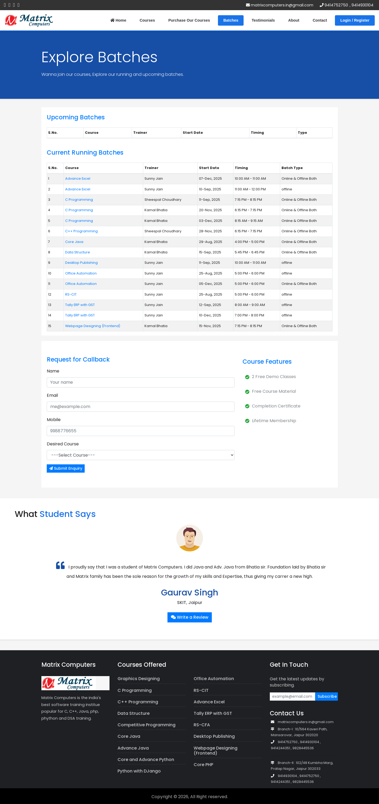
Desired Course (63, 444)
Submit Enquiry (65, 468)
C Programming (79, 199)
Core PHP (203, 765)
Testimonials (263, 20)
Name (53, 371)
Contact (320, 20)
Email (52, 395)
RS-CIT (71, 294)
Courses (147, 20)
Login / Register (354, 20)
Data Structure (77, 252)
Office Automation (81, 273)
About (293, 20)
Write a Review (189, 617)
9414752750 (336, 5)
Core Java (74, 242)
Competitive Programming (146, 725)
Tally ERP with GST (80, 305)
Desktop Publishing (81, 262)
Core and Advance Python (146, 759)
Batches (230, 20)
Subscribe (327, 696)
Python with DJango (139, 771)
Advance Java (133, 748)
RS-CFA (202, 725)
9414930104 (362, 5)
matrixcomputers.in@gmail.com (279, 5)
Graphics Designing (139, 679)
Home (118, 20)
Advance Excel (77, 178)
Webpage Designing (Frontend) (92, 326)
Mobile (54, 420)
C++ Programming (81, 231)
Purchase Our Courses (189, 20)
